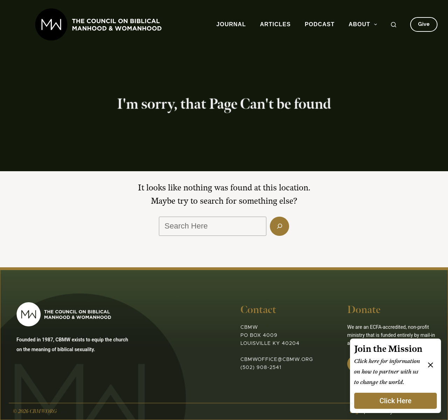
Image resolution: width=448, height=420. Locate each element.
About (364, 24)
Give (424, 24)
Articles (275, 24)
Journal (231, 24)
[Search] (393, 24)
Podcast (320, 24)
